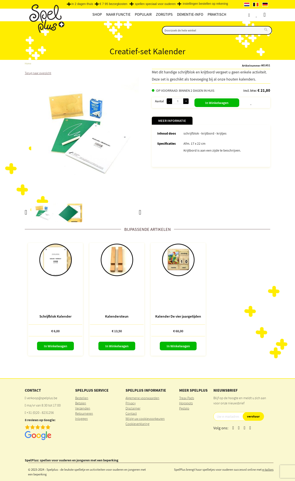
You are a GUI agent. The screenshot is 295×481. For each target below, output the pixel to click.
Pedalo (184, 408)
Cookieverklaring (137, 424)
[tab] (172, 121)
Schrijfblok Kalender (55, 316)
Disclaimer (133, 408)
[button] (240, 101)
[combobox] (217, 30)
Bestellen (81, 398)
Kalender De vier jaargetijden (178, 316)
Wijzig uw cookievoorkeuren (145, 418)
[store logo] (46, 19)
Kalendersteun (117, 316)
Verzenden (82, 408)
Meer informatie (172, 120)
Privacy (131, 403)
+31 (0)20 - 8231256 (40, 412)
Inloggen (81, 418)
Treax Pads (186, 398)
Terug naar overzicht (39, 73)
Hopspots (186, 403)
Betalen (80, 403)
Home (28, 63)
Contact (131, 413)
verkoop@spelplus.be (42, 398)
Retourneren (84, 413)
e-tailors (267, 469)
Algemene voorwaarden (142, 398)
